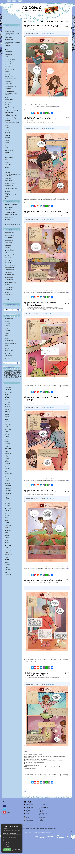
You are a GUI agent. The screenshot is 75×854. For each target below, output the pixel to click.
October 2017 (7, 451)
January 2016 (7, 486)
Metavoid (7, 167)
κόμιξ (57, 29)
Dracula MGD (7, 142)
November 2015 (8, 490)
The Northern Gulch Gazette (10, 183)
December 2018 (8, 428)
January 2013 (7, 547)
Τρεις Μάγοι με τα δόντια (10, 112)
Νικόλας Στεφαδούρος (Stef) (10, 282)
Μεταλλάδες (7, 71)
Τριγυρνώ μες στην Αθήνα (10, 114)
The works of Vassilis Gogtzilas (11, 343)
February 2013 (8, 545)
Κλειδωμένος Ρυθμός (9, 52)
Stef (50, 308)
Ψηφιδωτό (7, 123)
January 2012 (7, 567)
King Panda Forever (9, 157)
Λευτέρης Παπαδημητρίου (10, 269)
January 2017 (7, 466)
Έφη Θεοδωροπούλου (9, 250)
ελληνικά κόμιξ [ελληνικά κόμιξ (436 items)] (18, 374)
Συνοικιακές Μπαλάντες (9, 99)
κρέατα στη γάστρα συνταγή (59, 403)
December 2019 (8, 407)
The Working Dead (8, 187)
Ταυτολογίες (7, 106)
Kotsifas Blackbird (8, 294)
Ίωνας (6, 49)
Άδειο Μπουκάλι (8, 28)
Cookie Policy (35, 828)
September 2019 (8, 412)
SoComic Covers (8, 205)
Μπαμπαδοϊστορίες (8, 74)
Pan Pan (7, 333)
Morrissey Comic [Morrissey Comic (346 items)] (11, 372)
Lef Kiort (6, 296)
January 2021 (7, 386)
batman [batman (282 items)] (14, 370)
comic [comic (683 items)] (14, 376)
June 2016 (7, 478)
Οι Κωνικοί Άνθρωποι (9, 79)
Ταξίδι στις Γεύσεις (8, 102)
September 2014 (8, 513)
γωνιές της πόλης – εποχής (10, 212)
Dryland (6, 145)
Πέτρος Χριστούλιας (9, 289)
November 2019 (8, 409)
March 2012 (7, 564)
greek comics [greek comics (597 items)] (6, 375)
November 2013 (8, 530)
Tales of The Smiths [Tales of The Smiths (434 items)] (12, 374)
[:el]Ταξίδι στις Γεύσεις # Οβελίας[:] (42, 491)
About (14, 1)
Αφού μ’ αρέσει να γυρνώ (12, 117)
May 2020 (7, 399)
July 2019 (7, 416)
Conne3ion (48, 832)
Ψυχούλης (7, 125)
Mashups (7, 221)
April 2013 (7, 542)
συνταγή (30, 678)
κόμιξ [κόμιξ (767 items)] (7, 377)
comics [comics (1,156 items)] (19, 378)
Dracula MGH (7, 144)
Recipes (33, 215)
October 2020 (7, 391)
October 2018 (7, 431)
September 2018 (8, 433)
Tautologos (7, 338)
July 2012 (7, 557)
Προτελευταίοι (8, 89)
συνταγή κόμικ (36, 403)
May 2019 (7, 419)
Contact (20, 1)
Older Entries (30, 791)
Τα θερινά (7, 101)
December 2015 (8, 488)
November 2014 (8, 510)
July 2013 (7, 537)
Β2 (5, 35)
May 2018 (7, 439)
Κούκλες (6, 56)
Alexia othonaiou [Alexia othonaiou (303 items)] (11, 371)
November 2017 (8, 449)
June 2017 (7, 458)
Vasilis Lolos (7, 347)
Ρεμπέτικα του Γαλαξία (9, 91)
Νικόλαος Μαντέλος (9, 260)
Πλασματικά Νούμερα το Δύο (10, 86)
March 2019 (7, 423)
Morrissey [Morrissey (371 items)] (20, 372)
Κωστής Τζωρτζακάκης (9, 286)
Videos (6, 222)
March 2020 (7, 402)
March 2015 (7, 503)
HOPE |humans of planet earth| (11, 154)
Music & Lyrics (8, 209)
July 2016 (7, 476)
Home (9, 1)
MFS (6, 169)
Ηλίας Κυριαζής (8, 257)
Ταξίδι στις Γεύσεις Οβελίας (41, 494)
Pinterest (8, 812)
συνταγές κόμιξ (50, 29)
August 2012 (7, 555)
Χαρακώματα (7, 120)
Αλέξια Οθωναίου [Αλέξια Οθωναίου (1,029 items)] (14, 378)
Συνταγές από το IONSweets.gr (11, 204)
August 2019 (7, 414)
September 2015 (8, 493)
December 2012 (8, 549)
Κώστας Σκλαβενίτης (9, 279)
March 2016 (7, 483)
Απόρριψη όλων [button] (16, 849)
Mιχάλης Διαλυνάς (8, 242)
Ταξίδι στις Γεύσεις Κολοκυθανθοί (47, 215)
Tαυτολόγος (7, 284)
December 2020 (8, 387)
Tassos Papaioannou (9, 336)
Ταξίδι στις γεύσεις (32, 29)
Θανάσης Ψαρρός (8, 291)
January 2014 (7, 527)
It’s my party (7, 155)
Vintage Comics (8, 219)
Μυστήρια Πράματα (9, 76)
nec (6, 331)
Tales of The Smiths (9, 180)
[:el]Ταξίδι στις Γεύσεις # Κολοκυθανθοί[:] (44, 211)
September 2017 (8, 453)
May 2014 (7, 520)
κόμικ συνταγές (30, 309)
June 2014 (7, 518)
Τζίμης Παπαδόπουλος (9, 267)
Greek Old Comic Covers (10, 226)
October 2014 (7, 512)
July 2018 (7, 436)
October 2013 (7, 532)
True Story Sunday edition (12, 194)
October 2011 (7, 572)
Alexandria (7, 127)
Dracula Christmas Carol (10, 139)
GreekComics (7, 323)
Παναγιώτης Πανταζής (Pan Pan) (11, 265)
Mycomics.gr (7, 330)
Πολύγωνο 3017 (8, 88)
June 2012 (7, 559)
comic (54, 29)
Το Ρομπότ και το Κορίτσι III (12, 110)
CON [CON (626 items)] (19, 375)
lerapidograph (7, 162)
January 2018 (7, 446)
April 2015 (7, 502)
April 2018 (7, 441)
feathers (6, 147)
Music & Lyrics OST (9, 207)
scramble (43, 832)
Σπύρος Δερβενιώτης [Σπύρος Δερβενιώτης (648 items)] (8, 376)
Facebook (9, 805)
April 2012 (7, 562)
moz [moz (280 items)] (4, 370)
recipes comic (37, 215)
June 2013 (7, 539)
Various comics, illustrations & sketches (12, 224)
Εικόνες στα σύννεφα (9, 39)
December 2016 (8, 468)
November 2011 (8, 571)
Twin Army (7, 196)
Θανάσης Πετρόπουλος (9, 274)
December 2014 (8, 508)
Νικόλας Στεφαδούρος (56, 308)
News (6, 216)
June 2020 (7, 397)
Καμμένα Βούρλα (8, 51)
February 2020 (8, 404)
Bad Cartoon (7, 128)
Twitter (8, 809)
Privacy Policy (41, 828)
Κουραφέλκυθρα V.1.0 (9, 61)
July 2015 (7, 497)
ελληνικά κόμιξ (43, 309)
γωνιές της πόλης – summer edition (12, 214)
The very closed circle (9, 340)
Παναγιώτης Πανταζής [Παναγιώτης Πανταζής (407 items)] (16, 373)
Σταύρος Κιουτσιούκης (9, 254)
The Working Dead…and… (12, 188)
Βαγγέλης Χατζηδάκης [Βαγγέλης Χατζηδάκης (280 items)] (9, 370)
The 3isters (7, 182)
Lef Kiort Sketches (8, 160)
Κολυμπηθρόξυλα (8, 54)
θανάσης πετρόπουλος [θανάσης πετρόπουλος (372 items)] (8, 373)
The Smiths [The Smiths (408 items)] (6, 374)
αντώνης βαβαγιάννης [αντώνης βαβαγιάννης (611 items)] (13, 375)
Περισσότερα (13, 837)
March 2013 (7, 544)
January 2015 (7, 507)
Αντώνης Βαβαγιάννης (9, 235)
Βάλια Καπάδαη (8, 252)
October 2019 (7, 411)
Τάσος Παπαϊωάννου (9, 270)
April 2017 (7, 461)
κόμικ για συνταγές (38, 678)
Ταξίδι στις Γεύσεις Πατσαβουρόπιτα (49, 678)
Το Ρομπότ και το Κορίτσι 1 (12, 109)
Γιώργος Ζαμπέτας (8, 37)
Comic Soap (7, 135)
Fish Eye (7, 149)
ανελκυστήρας (8, 29)
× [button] (21, 824)
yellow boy (7, 198)
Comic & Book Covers (9, 217)
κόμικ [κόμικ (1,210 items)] (5, 379)
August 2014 (7, 515)
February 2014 (8, 525)
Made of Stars (8, 164)
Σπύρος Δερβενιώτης (9, 240)
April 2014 (7, 522)
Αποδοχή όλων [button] (7, 849)
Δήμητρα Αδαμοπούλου (9, 232)
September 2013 (8, 534)
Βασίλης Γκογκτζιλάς (9, 238)
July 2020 (7, 396)
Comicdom (7, 320)
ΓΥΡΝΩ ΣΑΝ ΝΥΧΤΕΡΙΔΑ (12, 115)
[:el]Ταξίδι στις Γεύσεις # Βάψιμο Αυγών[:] (45, 580)
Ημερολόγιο (7, 45)
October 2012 (7, 552)
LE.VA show (7, 159)
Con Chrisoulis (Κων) (9, 292)
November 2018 (8, 429)
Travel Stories (8, 191)
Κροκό (6, 58)
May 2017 (7, 460)
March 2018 (7, 443)
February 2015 (8, 505)
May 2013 (7, 540)
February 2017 (8, 465)
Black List (7, 130)
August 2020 (7, 394)
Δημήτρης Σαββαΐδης (9, 277)
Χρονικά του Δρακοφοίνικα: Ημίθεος (12, 122)
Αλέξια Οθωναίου (8, 264)
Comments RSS (53, 828)
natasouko (7, 299)
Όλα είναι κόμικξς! (8, 81)
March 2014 (7, 523)
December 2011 (8, 569)
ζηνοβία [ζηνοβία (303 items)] (16, 371)
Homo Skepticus (8, 152)
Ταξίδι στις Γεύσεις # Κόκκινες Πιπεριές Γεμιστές (41, 308)
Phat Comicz (7, 172)
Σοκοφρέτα (7, 358)
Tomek (6, 190)
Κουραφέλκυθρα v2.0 (9, 63)
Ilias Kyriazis (7, 325)
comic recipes (48, 309)
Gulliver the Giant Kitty (9, 150)
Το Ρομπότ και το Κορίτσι (10, 107)
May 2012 (7, 560)
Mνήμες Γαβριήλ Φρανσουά (10, 73)
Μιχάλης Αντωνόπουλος (9, 233)
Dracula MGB (7, 140)
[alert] (11, 838)
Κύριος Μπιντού (8, 64)
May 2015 (7, 500)
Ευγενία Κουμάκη (8, 255)
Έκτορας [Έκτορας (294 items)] (17, 370)
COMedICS (7, 132)
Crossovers (7, 137)
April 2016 (7, 481)
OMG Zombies (8, 170)
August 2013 (7, 535)
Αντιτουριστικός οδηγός (9, 31)
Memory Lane (7, 165)
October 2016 (7, 471)
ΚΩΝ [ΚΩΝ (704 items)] (18, 376)
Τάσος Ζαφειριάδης (8, 245)
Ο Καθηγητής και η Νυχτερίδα (10, 78)
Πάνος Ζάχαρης (8, 247)
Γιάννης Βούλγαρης (9, 237)
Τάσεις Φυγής (7, 104)
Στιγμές (6, 97)
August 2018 (7, 434)
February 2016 (8, 485)
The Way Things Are (9, 185)
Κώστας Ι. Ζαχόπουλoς (9, 249)
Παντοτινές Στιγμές (8, 83)
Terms (31, 828)
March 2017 (7, 463)
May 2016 (7, 480)
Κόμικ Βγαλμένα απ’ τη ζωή (10, 59)
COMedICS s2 (8, 133)
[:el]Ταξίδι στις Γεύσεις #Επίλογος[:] (42, 25)
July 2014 (7, 517)
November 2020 (8, 389)
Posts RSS (47, 828)
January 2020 (7, 406)
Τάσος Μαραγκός (8, 262)
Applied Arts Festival (9, 318)
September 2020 (8, 392)
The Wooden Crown (9, 342)
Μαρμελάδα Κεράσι (9, 68)
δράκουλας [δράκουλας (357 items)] (16, 372)
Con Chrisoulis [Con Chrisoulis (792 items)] (11, 377)
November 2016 (8, 470)
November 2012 (8, 550)
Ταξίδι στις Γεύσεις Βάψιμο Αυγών (45, 583)
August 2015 (7, 495)
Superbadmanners (8, 178)
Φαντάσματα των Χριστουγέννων (11, 118)
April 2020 (7, 401)
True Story (7, 193)
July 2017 (7, 456)
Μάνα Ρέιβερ (7, 66)
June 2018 (7, 438)
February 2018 (8, 444)
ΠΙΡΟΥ (6, 84)
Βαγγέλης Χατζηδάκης (9, 287)
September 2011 (8, 574)
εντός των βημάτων (9, 40)
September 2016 (8, 473)
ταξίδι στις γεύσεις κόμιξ (58, 215)
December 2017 (8, 448)
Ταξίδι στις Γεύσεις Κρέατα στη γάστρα (47, 403)
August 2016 (7, 475)
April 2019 (7, 421)
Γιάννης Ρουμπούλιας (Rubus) (11, 275)
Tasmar (6, 335)
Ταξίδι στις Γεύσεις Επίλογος (41, 29)
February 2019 (8, 424)
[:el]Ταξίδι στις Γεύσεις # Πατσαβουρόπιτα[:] (37, 674)
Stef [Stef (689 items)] (16, 376)
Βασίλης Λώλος (8, 259)
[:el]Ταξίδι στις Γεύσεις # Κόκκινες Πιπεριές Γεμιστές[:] (41, 304)
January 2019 (7, 426)
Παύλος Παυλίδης (8, 272)
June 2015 (7, 498)
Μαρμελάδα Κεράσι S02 (9, 69)
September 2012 (8, 554)
